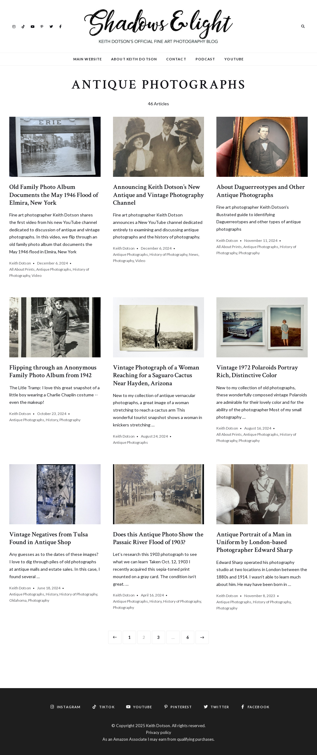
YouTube (32, 26)
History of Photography (168, 254)
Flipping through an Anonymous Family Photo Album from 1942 (53, 371)
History (52, 419)
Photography (123, 260)
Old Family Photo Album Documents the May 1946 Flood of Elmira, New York (53, 195)
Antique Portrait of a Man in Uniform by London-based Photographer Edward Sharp (254, 542)
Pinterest (41, 26)
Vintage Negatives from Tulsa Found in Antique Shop (48, 538)
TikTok (23, 26)
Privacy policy (158, 732)
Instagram (14, 26)
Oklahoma (18, 600)
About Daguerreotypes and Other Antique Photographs (260, 191)
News (193, 254)
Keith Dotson (20, 263)
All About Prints (22, 269)
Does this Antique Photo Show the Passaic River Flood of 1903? (158, 538)
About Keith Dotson (134, 59)
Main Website (87, 59)
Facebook (60, 26)
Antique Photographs (53, 269)
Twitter (51, 26)
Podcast (205, 59)
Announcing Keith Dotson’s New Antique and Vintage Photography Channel (158, 195)
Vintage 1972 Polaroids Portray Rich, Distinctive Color (257, 371)
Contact (176, 59)
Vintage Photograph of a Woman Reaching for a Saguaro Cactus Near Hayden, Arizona (156, 375)
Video (36, 275)
